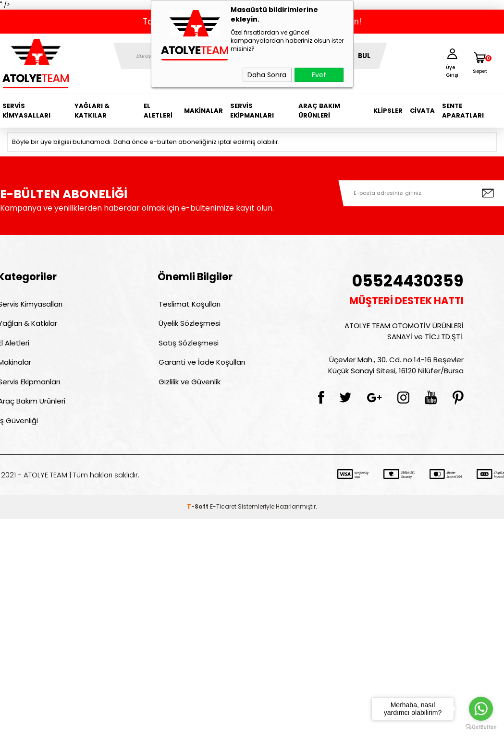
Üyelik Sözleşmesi (189, 325)
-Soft (198, 515)
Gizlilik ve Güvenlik (189, 387)
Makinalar (203, 110)
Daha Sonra (266, 75)
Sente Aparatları (463, 110)
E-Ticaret (223, 515)
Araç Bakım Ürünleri (319, 110)
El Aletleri (158, 110)
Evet (319, 75)
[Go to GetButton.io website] (481, 727)
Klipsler (388, 110)
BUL (364, 55)
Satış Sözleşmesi (188, 346)
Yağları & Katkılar (92, 110)
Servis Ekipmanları (252, 110)
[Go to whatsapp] (481, 709)
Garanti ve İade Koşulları (201, 366)
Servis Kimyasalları (26, 110)
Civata (422, 110)
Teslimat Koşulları (189, 304)
